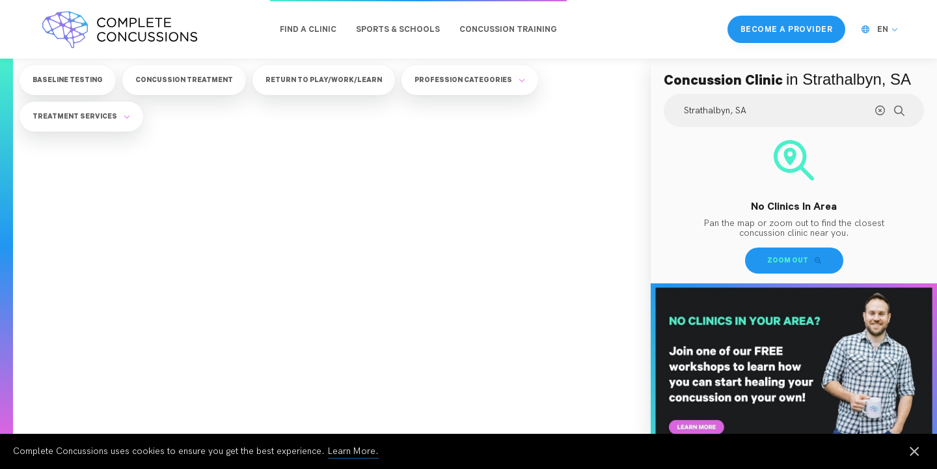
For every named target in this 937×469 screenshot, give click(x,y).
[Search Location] (794, 110)
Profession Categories (469, 79)
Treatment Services (81, 116)
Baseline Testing (68, 79)
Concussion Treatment (184, 79)
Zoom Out (794, 259)
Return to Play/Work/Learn (323, 79)
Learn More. (353, 451)
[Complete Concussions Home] (119, 29)
